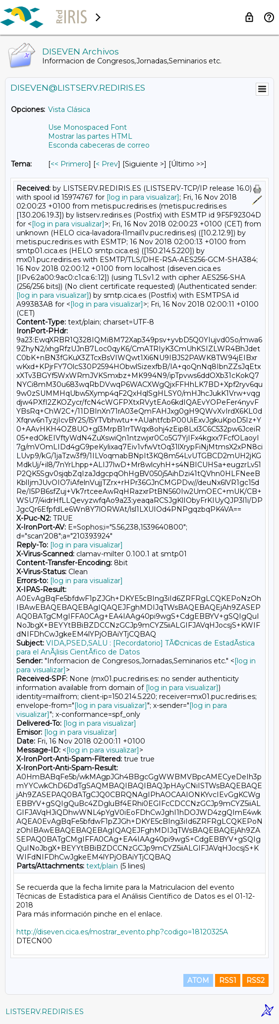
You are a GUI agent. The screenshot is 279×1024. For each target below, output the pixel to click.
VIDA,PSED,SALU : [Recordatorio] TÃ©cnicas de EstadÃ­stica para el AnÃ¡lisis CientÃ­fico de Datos (135, 647)
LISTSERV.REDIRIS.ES (44, 1011)
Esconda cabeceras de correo (99, 145)
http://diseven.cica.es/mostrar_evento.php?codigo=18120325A (122, 931)
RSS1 (227, 980)
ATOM (198, 980)
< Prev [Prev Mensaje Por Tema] (107, 164)
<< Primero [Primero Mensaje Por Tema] (70, 164)
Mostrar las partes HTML (90, 136)
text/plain (102, 866)
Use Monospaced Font (87, 127)
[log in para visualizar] (143, 197)
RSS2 (255, 980)
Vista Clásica (69, 109)
